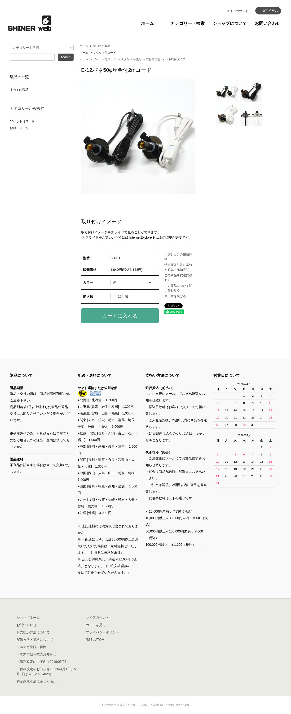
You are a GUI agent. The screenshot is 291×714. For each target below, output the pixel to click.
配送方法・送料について (35, 639)
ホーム (147, 23)
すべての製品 (101, 46)
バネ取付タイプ (175, 59)
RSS (89, 639)
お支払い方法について (33, 632)
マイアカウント (237, 11)
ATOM (99, 639)
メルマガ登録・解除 (31, 647)
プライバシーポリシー (102, 632)
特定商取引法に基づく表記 (36, 681)
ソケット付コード (104, 52)
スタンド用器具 (131, 59)
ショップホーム (28, 617)
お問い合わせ (267, 23)
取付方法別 (153, 59)
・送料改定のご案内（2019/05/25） (43, 662)
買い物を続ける (175, 296)
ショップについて (230, 23)
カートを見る (96, 625)
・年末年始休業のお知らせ (36, 654)
